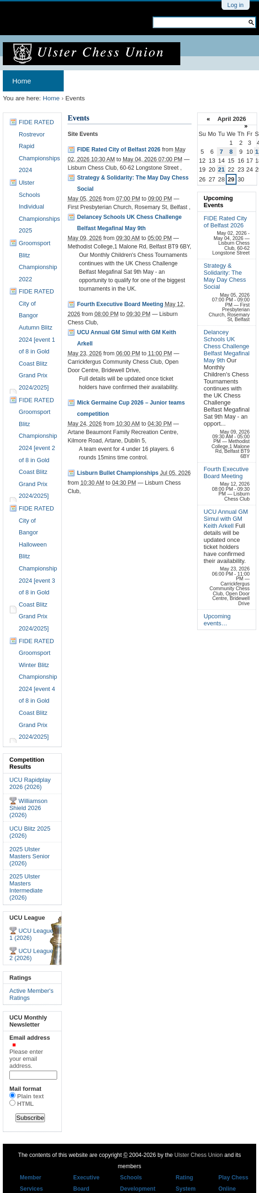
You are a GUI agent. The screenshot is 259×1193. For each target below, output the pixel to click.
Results (208, 81)
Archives (87, 81)
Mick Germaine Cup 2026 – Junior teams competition (131, 408)
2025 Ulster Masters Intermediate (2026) (26, 887)
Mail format (25, 1088)
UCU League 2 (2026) (31, 954)
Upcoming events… (217, 620)
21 (221, 169)
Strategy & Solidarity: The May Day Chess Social (132, 183)
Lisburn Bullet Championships (117, 473)
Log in (235, 4)
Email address (32, 1051)
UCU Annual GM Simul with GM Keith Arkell (126, 338)
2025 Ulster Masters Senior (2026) (29, 856)
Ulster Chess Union (198, 1155)
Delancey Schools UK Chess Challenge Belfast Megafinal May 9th (129, 223)
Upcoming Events (218, 202)
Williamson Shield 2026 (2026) (28, 807)
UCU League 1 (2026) (31, 934)
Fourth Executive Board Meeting (120, 304)
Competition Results (26, 763)
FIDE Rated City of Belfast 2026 (118, 149)
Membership (154, 81)
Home (21, 81)
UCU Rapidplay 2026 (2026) (30, 783)
